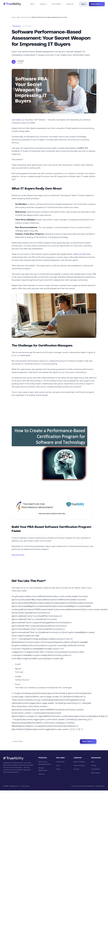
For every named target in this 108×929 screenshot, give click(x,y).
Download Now (18, 555)
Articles (93, 765)
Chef (84, 254)
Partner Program (79, 765)
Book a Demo (97, 4)
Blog (18, 17)
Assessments (25, 17)
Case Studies (95, 769)
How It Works (57, 4)
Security (76, 769)
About (33, 4)
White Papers (95, 773)
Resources (71, 4)
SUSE (75, 254)
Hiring (58, 769)
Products (44, 4)
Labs (57, 765)
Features (41, 774)
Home (14, 17)
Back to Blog (17, 741)
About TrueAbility (79, 762)
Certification (60, 762)
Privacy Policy (24, 786)
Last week (16, 120)
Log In (83, 4)
